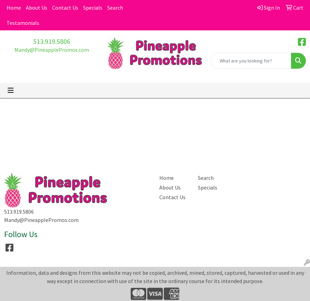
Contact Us (65, 7)
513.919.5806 (51, 41)
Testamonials (23, 22)
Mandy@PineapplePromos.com (51, 49)
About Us (36, 7)
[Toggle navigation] (10, 90)
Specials (92, 7)
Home (14, 7)
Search (115, 7)
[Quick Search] (251, 61)
